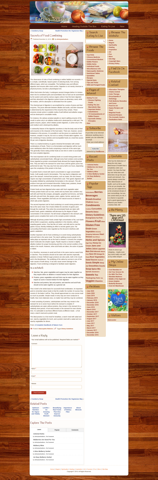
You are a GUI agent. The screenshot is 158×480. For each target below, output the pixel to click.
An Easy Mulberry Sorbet (42, 457)
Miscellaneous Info (94, 69)
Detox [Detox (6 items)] (95, 212)
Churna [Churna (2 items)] (96, 202)
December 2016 (92, 332)
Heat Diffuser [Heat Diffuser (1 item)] (96, 237)
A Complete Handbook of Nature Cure (48, 325)
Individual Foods (93, 66)
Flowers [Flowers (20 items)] (90, 221)
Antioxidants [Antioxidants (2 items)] (90, 192)
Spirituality (113, 45)
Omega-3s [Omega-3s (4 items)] (100, 254)
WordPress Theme (80, 477)
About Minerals (78, 409)
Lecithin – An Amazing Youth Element (46, 412)
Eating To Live (51, 19)
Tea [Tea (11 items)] (96, 275)
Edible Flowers (92, 62)
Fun (110, 54)
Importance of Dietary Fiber (68, 410)
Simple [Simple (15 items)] (95, 263)
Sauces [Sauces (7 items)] (94, 259)
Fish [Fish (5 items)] (101, 218)
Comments (75, 430)
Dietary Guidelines (67, 329)
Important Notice (94, 109)
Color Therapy (114, 94)
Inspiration (113, 49)
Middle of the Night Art (117, 279)
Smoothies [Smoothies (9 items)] (94, 266)
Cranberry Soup (37, 31)
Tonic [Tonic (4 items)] (98, 278)
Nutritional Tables (93, 73)
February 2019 (92, 298)
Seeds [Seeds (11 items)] (89, 263)
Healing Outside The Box (84, 26)
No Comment (50, 437)
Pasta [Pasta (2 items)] (87, 257)
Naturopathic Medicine (46, 329)
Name (33, 369)
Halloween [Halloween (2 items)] (95, 234)
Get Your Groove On (116, 272)
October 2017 (92, 314)
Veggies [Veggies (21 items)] (90, 281)
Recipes (90, 78)
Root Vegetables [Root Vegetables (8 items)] (97, 257)
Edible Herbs (91, 64)
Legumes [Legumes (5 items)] (101, 248)
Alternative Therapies (117, 89)
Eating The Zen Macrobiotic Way (94, 106)
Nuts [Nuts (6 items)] (91, 254)
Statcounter (112, 320)
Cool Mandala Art (115, 269)
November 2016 (92, 335)
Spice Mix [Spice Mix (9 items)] (96, 269)
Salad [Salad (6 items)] (88, 259)
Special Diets (92, 80)
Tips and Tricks (92, 82)
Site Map (112, 59)
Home (64, 26)
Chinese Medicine (93, 57)
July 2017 (90, 321)
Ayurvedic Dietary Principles (94, 119)
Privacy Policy (114, 63)
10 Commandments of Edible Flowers (96, 115)
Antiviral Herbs (38, 434)
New (122, 26)
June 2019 (91, 295)
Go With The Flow (115, 274)
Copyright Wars (114, 61)
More (111, 56)
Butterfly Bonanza (115, 283)
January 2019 (92, 300)
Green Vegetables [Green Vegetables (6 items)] (91, 230)
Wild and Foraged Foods (96, 85)
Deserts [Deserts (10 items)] (89, 212)
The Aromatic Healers (117, 117)
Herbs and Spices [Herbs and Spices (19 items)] (95, 240)
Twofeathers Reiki (115, 119)
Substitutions (93, 111)
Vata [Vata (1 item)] (102, 278)
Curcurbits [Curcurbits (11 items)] (97, 209)
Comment (34, 344)
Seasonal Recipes (115, 115)
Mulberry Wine (38, 445)
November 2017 (92, 312)
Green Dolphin (114, 281)
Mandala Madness (115, 276)
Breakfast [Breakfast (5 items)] (97, 199)
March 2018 (91, 309)
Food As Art (113, 105)
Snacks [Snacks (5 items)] (102, 266)
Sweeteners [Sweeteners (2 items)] (95, 272)
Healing (112, 47)
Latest (39, 430)
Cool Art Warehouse (116, 286)
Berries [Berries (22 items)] (98, 192)
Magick (111, 42)
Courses (89, 469)
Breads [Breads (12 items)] (89, 199)
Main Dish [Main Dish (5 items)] (90, 251)
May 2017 (90, 325)
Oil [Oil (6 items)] (95, 254)
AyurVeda (90, 55)
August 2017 (91, 319)
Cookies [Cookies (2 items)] (88, 209)
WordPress (71, 477)
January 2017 (92, 330)
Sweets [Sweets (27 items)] (90, 275)
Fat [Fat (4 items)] (97, 218)
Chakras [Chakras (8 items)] (89, 202)
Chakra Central (114, 92)
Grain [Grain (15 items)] (88, 229)
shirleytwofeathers (62, 39)
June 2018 (91, 307)
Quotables (90, 75)
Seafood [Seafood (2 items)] (100, 260)
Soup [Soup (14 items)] (88, 269)
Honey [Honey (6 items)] (95, 243)
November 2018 (92, 305)
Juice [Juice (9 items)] (94, 248)
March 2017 (91, 328)
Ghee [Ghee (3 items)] (103, 221)
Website (33, 384)
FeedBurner (100, 151)
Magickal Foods (114, 112)
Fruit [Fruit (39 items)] (98, 221)
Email (33, 376)
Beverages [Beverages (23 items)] (92, 196)
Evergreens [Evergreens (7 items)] (91, 218)
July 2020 (90, 291)
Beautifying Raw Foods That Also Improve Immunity (57, 412)
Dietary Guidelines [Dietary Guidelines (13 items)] (95, 215)
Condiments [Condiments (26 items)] (93, 205)
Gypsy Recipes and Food (116, 109)
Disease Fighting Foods (94, 101)
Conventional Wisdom (95, 59)
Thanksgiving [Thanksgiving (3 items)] (90, 278)
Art (110, 52)
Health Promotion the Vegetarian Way (69, 31)
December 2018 (92, 302)
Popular (57, 430)
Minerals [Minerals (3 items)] (97, 251)
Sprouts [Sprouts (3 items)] (88, 272)
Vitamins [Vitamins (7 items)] (99, 281)
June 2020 (91, 293)
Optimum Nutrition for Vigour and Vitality (36, 411)
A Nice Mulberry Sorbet (41, 451)
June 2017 (91, 323)
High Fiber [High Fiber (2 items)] (89, 243)
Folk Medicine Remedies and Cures (118, 102)
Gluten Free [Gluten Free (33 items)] (93, 225)
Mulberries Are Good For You (44, 439)
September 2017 (93, 316)
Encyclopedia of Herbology (115, 97)
